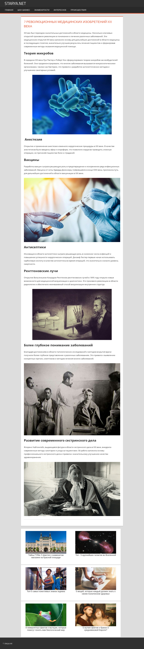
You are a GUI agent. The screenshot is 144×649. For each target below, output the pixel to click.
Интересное (60, 10)
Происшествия (78, 10)
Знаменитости (41, 10)
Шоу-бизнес (24, 10)
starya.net (15, 3)
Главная (9, 10)
